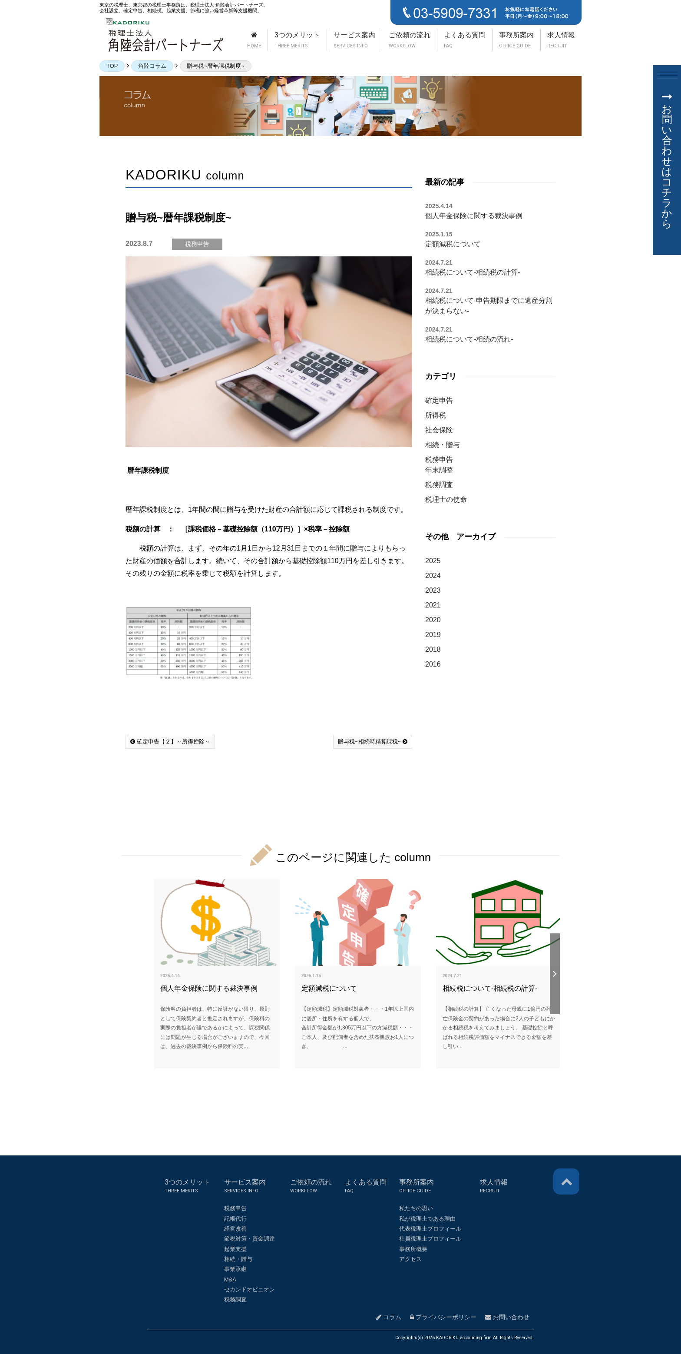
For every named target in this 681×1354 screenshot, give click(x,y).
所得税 (435, 415)
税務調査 (439, 484)
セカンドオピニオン (249, 1289)
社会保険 (439, 430)
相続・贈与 (442, 444)
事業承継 (235, 1269)
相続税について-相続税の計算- (472, 272)
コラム (388, 1317)
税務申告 (439, 459)
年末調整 (439, 470)
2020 (433, 620)
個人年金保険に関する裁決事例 (473, 215)
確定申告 (439, 400)
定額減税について (453, 244)
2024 (433, 575)
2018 (433, 649)
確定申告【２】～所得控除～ (170, 741)
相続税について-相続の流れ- (469, 339)
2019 (433, 634)
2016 (433, 664)
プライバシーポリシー (443, 1317)
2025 (433, 560)
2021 (433, 605)
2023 (433, 590)
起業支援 (235, 1249)
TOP (112, 66)
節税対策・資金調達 (249, 1238)
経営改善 (235, 1228)
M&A (230, 1279)
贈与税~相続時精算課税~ (372, 741)
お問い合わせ (507, 1317)
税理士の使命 (446, 499)
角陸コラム (152, 66)
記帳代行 (235, 1218)
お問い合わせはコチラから (666, 161)
